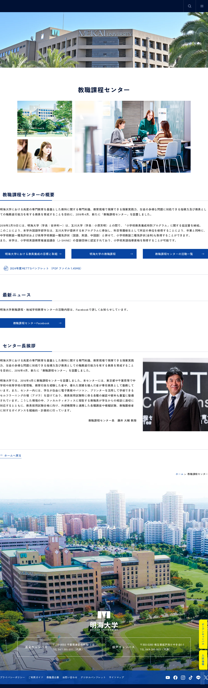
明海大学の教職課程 (103, 254)
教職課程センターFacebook (31, 323)
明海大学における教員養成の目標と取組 (31, 254)
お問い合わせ (69, 677)
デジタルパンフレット (93, 677)
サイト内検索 (190, 6)
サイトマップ (116, 677)
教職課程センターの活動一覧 (174, 254)
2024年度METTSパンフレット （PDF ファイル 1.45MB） (46, 268)
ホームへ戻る (12, 455)
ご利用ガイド (35, 677)
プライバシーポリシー (12, 677)
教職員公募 (53, 677)
